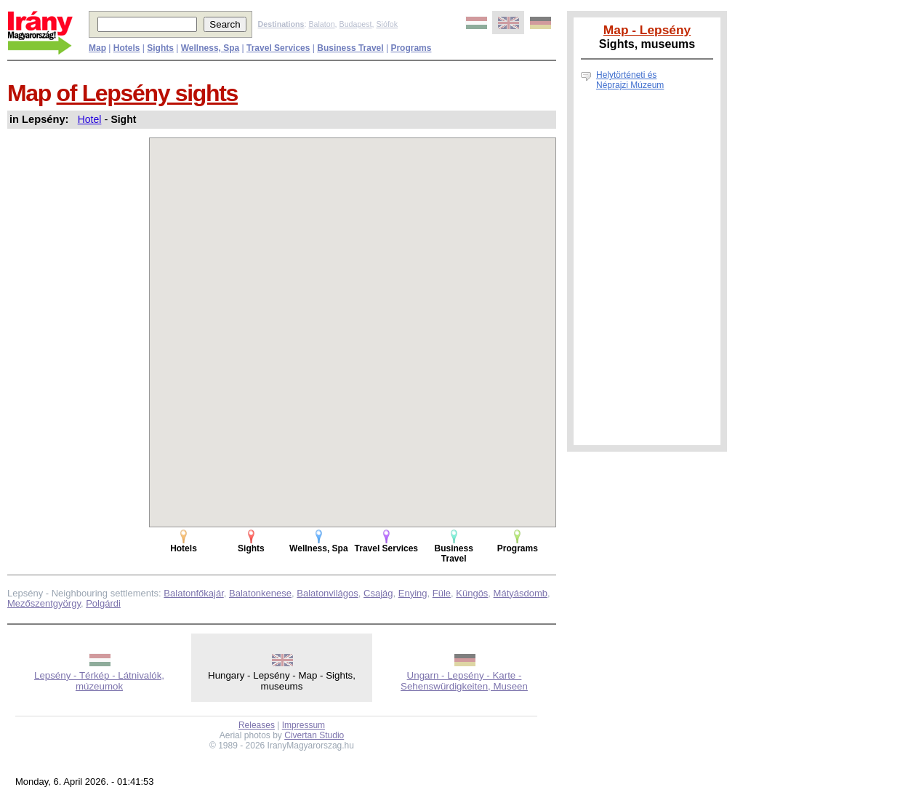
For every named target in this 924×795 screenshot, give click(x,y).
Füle (442, 593)
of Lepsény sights (147, 93)
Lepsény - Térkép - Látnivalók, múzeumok (99, 681)
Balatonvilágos (327, 593)
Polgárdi (103, 603)
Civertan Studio (314, 735)
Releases (256, 725)
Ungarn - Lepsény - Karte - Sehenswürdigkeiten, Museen (464, 681)
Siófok (387, 24)
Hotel (90, 119)
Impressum (303, 725)
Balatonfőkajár (193, 593)
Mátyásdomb (520, 593)
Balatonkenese (260, 593)
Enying (412, 593)
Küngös (472, 593)
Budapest (356, 24)
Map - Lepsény (647, 30)
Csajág (378, 593)
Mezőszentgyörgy (44, 603)
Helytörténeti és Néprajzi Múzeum (630, 80)
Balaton (321, 24)
